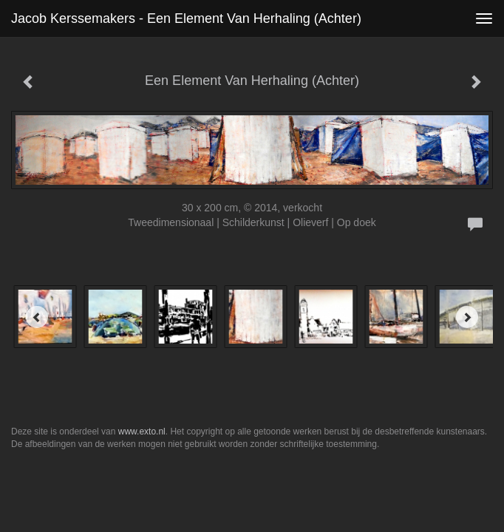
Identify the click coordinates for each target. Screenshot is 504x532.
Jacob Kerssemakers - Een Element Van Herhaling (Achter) (186, 18)
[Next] (467, 317)
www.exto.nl (142, 431)
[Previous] (37, 317)
